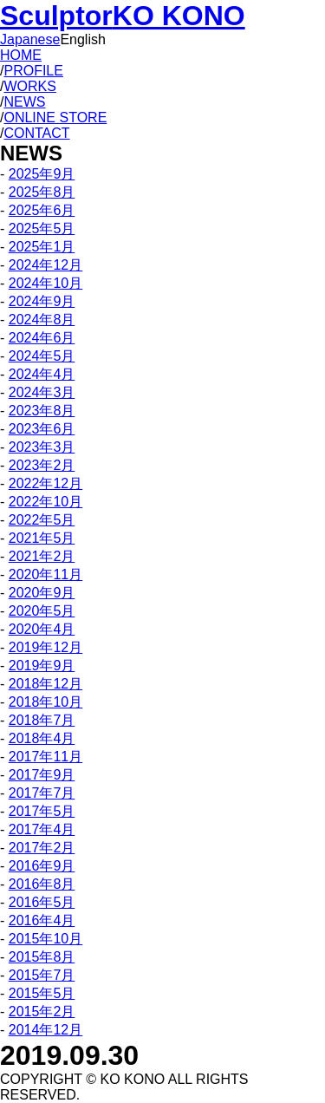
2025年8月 (42, 192)
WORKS (29, 86)
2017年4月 (42, 829)
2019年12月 (45, 647)
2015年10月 (45, 938)
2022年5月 (42, 519)
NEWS (24, 102)
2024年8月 (42, 319)
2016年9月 (42, 865)
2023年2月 (42, 465)
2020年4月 (42, 629)
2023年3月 (42, 447)
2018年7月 (42, 720)
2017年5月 (42, 811)
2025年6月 (42, 210)
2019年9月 (42, 665)
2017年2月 (42, 847)
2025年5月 (42, 228)
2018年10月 (45, 702)
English (82, 39)
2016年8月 (42, 884)
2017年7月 (42, 793)
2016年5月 (42, 902)
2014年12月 (45, 1029)
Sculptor (123, 15)
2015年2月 (42, 1011)
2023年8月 (42, 410)
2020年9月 (42, 592)
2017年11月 (45, 756)
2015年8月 (42, 957)
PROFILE (32, 70)
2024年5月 (42, 356)
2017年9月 (42, 774)
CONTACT (36, 133)
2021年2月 (42, 556)
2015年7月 (42, 975)
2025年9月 (42, 173)
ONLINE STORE (55, 117)
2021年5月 (42, 538)
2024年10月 (45, 283)
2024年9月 (42, 301)
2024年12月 (45, 265)
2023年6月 (42, 428)
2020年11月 (45, 574)
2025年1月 (42, 246)
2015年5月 (42, 993)
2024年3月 (42, 392)
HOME (21, 55)
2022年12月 (45, 483)
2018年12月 (45, 683)
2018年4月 (42, 738)
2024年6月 (42, 337)
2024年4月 (42, 374)
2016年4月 (42, 920)
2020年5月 (42, 611)
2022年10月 (45, 501)
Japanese (30, 39)
